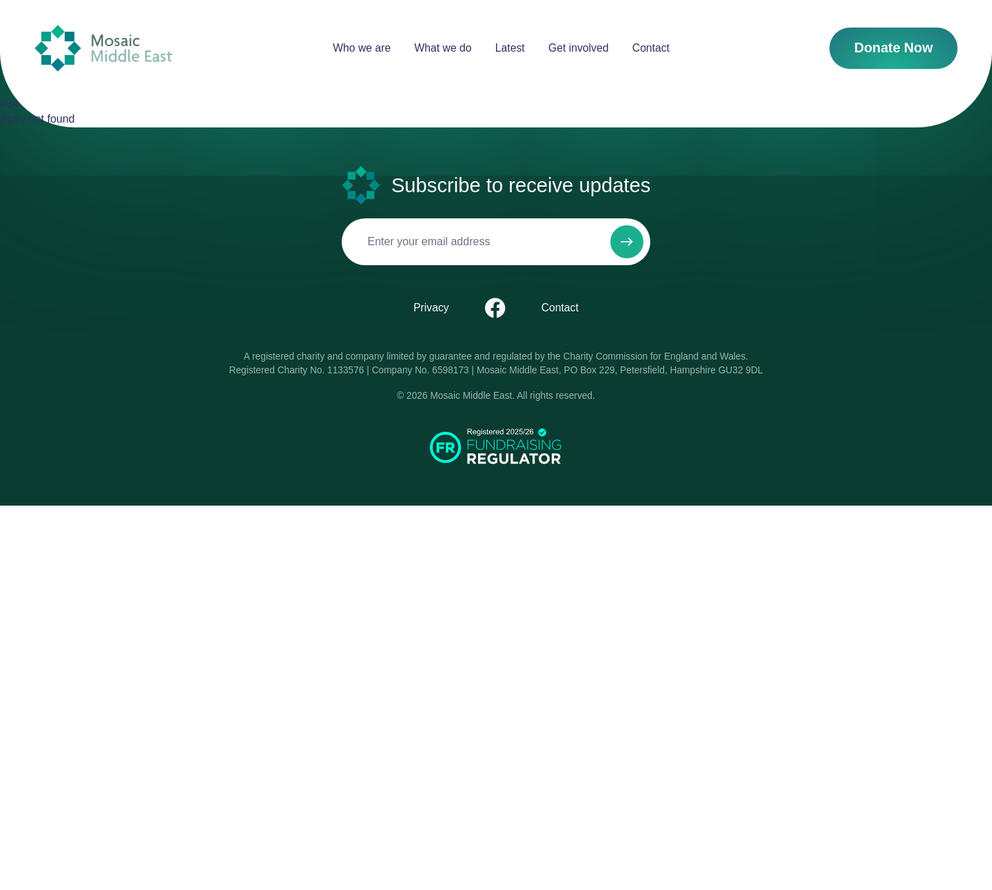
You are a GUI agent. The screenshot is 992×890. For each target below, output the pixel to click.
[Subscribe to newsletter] (250, 615)
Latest (46, 59)
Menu (127, 375)
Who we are (59, 35)
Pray (366, 422)
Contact (50, 84)
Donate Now (33, 108)
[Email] (77, 663)
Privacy (50, 695)
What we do (59, 47)
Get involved (61, 72)
